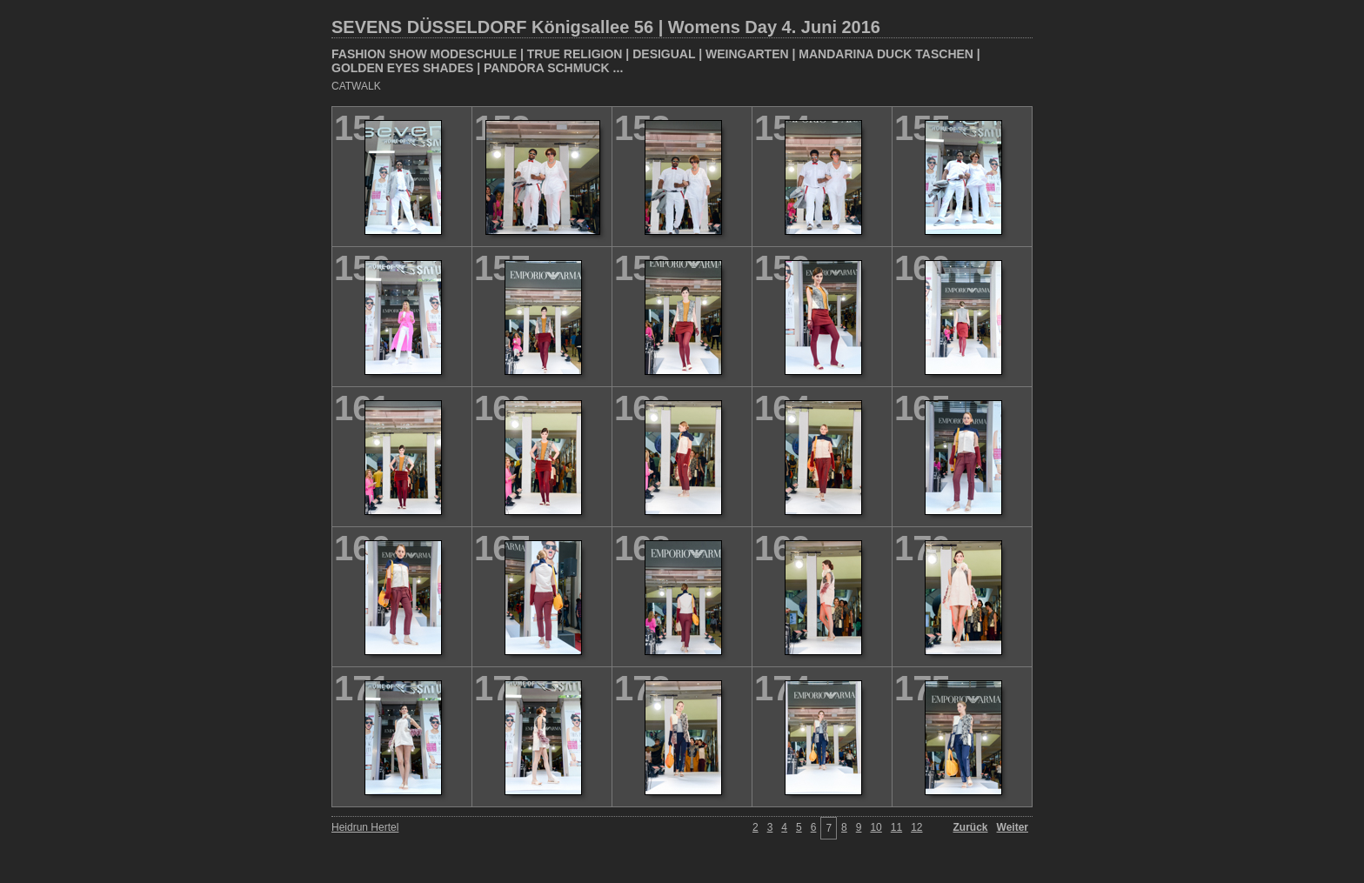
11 (896, 827)
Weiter (1012, 827)
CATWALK (356, 86)
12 (916, 827)
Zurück (970, 827)
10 (875, 827)
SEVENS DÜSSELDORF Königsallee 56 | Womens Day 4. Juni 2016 (605, 27)
